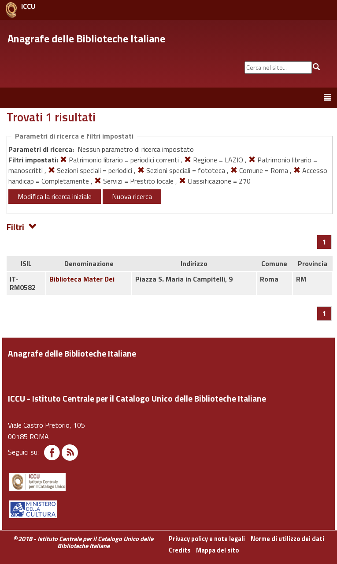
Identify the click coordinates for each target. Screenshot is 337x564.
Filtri (22, 226)
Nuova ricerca (132, 196)
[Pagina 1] (324, 242)
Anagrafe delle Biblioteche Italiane (86, 38)
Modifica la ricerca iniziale (55, 196)
